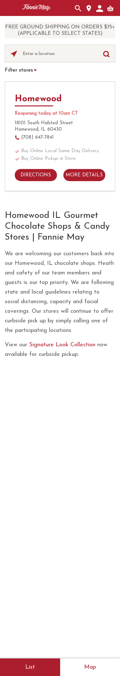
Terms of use (40, 581)
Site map (46, 589)
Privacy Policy (82, 581)
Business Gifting (60, 470)
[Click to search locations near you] (14, 54)
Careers (60, 440)
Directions (35, 175)
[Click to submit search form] (106, 54)
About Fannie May (60, 390)
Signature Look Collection (62, 345)
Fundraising (60, 495)
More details (84, 175)
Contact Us (60, 402)
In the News (60, 482)
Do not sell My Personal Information (83, 602)
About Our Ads (38, 596)
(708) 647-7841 (37, 137)
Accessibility (80, 589)
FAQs (60, 415)
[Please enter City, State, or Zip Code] (60, 54)
